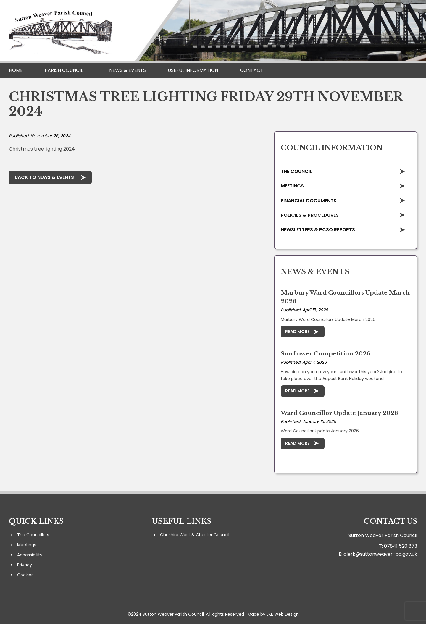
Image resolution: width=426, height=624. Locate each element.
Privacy (24, 565)
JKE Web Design (283, 614)
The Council (296, 171)
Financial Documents (308, 200)
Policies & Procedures (310, 215)
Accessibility (29, 555)
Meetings (292, 185)
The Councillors (33, 535)
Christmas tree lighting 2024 (42, 149)
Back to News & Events (44, 177)
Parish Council (64, 70)
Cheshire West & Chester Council (194, 535)
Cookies (25, 575)
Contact (251, 70)
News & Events (127, 70)
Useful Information (193, 70)
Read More (297, 331)
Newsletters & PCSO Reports (318, 229)
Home (16, 70)
